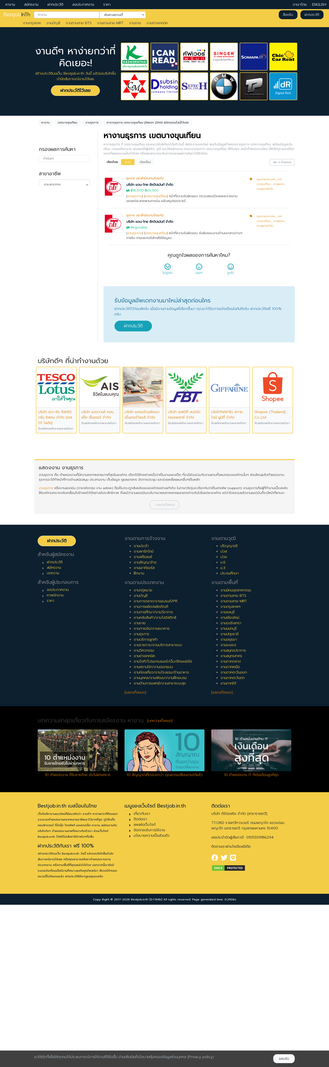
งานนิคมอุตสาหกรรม (235, 752)
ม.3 (222, 730)
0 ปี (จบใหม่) (53, 337)
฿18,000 (137, 190)
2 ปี (46, 352)
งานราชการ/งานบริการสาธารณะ (158, 807)
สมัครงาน (31, 4)
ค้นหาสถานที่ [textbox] (119, 14)
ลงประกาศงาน (83, 4)
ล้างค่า (44, 192)
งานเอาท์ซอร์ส (144, 730)
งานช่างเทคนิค (157, 23)
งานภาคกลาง (230, 823)
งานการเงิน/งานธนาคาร (152, 790)
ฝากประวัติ (55, 4)
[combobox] (66, 14)
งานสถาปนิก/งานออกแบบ (153, 829)
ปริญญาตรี (229, 708)
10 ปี (47, 410)
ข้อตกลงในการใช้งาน (149, 992)
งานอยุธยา (228, 801)
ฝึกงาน (48, 305)
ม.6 (223, 724)
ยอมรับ (284, 1058)
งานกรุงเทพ (32, 23)
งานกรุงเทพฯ (230, 768)
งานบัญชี (53, 23)
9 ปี (46, 403)
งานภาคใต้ (228, 845)
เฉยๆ (199, 270)
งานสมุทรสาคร (231, 818)
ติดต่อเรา (140, 981)
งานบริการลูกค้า (146, 801)
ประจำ (47, 276)
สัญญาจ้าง (51, 290)
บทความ (53, 735)
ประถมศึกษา (229, 735)
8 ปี (46, 395)
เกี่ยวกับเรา (142, 975)
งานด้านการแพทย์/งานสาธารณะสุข (160, 845)
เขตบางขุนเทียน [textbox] (57, 217)
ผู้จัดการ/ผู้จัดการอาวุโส (61, 450)
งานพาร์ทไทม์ (144, 713)
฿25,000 (152, 190)
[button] (164, 666)
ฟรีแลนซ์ (49, 298)
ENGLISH (319, 4)
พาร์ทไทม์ (50, 283)
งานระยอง (228, 807)
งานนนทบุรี (228, 790)
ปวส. (224, 713)
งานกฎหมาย (143, 752)
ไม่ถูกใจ (167, 270)
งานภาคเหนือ (230, 829)
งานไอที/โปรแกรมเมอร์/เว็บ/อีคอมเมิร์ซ (163, 823)
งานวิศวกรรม (144, 812)
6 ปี (46, 381)
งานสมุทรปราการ (233, 812)
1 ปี (45, 344)
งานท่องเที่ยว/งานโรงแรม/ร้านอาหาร (161, 834)
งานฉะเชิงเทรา (230, 785)
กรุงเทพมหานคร (266, 179)
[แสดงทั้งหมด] (135, 854)
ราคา (107, 4)
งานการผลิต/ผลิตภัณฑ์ (151, 768)
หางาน (10, 4)
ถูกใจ (230, 270)
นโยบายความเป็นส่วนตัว (152, 997)
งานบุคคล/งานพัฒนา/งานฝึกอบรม (160, 840)
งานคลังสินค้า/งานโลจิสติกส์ (155, 779)
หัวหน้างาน (51, 443)
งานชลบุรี (227, 774)
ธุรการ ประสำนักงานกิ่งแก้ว (145, 178)
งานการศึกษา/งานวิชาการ (153, 774)
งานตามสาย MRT (110, 23)
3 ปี (46, 359)
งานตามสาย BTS (79, 23)
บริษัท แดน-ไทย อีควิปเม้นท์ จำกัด (149, 184)
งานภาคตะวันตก (232, 840)
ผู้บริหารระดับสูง (55, 457)
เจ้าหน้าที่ (49, 435)
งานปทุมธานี (229, 796)
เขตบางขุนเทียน (156, 196)
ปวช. (224, 719)
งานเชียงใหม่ (229, 779)
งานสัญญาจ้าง (145, 724)
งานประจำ (141, 708)
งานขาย (135, 23)
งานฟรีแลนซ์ (143, 719)
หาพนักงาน (55, 757)
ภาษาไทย (300, 4)
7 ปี (46, 388)
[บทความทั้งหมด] (159, 883)
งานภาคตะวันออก (233, 834)
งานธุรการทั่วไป (265, 189)
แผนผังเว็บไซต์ (145, 986)
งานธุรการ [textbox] (52, 184)
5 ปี (46, 374)
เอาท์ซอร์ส (50, 312)
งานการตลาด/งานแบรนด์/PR (156, 763)
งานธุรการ (134, 196)
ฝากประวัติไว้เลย (75, 90)
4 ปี (46, 366)
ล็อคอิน (288, 14)
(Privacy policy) (201, 1057)
